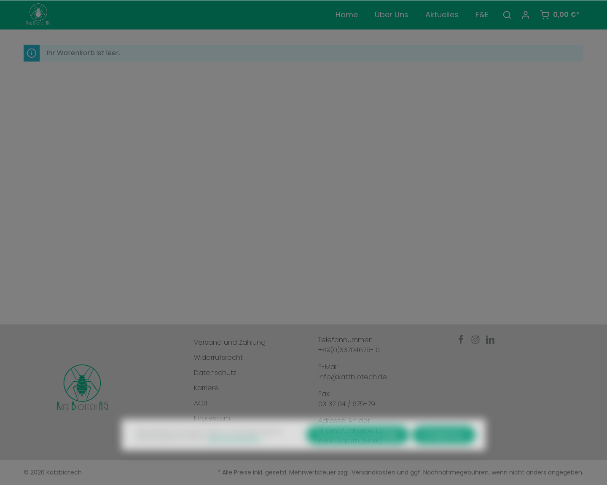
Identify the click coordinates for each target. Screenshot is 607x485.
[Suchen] (507, 14)
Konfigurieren (444, 451)
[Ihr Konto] (525, 14)
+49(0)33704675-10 (349, 350)
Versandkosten (373, 472)
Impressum (212, 418)
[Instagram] (476, 342)
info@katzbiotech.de (352, 377)
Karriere (206, 388)
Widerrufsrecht (218, 357)
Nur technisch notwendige (357, 451)
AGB (200, 403)
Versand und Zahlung (230, 342)
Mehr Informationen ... (236, 455)
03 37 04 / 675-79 (346, 404)
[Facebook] (461, 342)
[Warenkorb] (559, 14)
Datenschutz (215, 373)
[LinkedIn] (490, 342)
